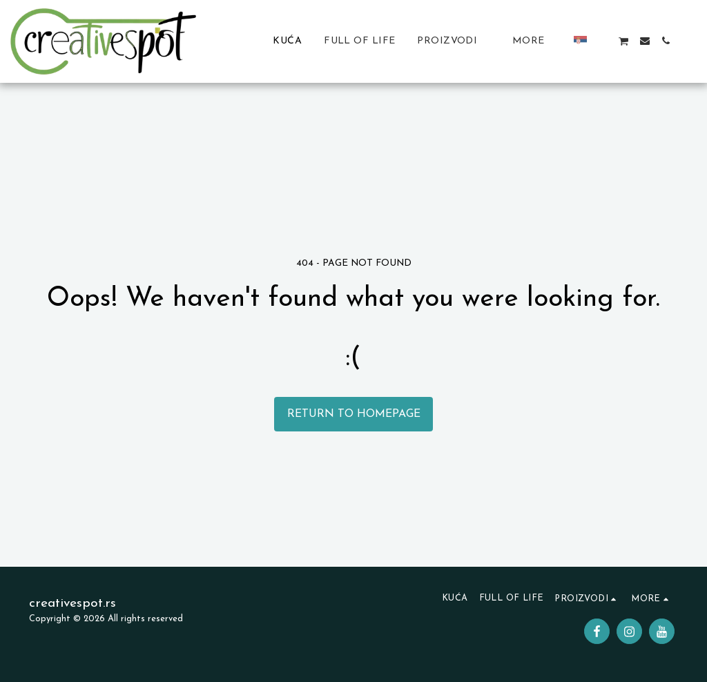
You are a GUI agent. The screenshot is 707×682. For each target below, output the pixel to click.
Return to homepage (353, 414)
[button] (602, 41)
